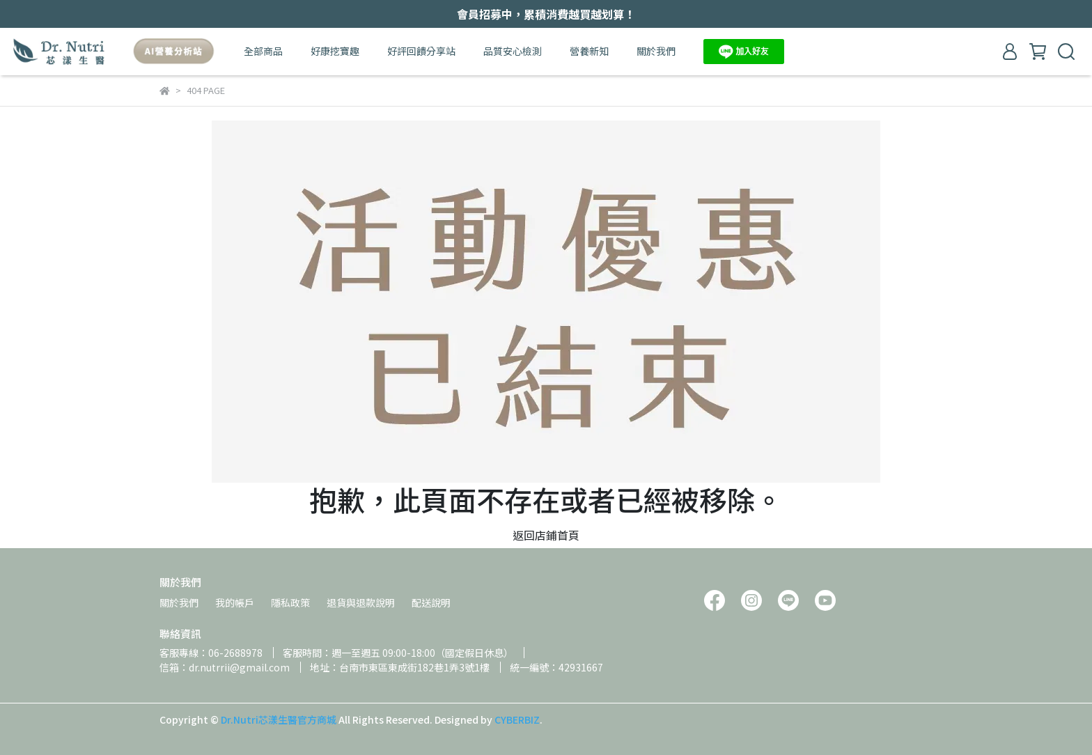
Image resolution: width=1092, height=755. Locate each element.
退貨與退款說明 (361, 602)
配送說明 (431, 602)
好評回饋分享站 (421, 51)
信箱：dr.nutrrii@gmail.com (224, 667)
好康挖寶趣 (335, 51)
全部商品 (263, 51)
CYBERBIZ (517, 719)
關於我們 (656, 51)
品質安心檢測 (512, 51)
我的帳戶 (234, 602)
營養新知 (589, 51)
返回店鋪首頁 (546, 535)
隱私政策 (290, 602)
